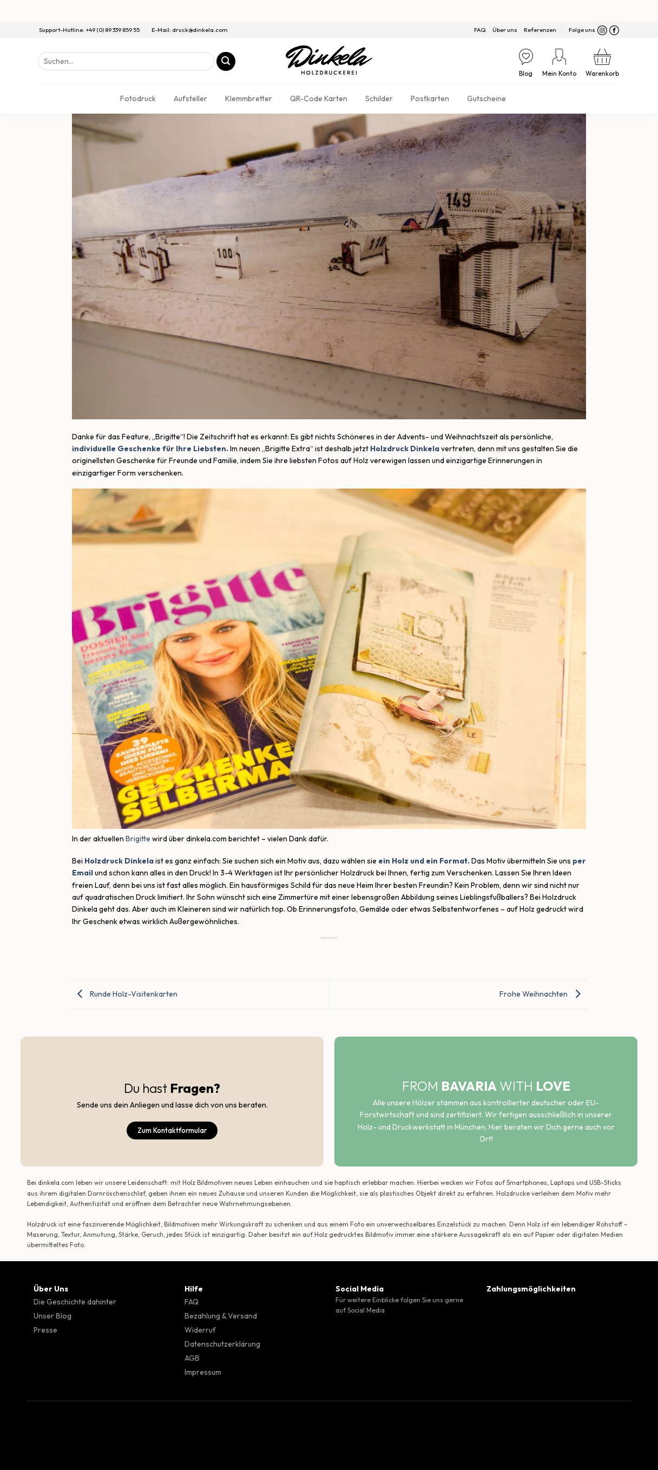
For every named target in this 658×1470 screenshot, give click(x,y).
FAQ (480, 30)
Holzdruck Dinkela (119, 861)
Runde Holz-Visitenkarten (124, 994)
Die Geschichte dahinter (75, 1302)
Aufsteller (190, 98)
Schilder (379, 98)
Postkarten (430, 98)
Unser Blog (52, 1316)
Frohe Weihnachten (542, 994)
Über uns (504, 30)
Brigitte (138, 838)
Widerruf (200, 1330)
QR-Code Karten (318, 98)
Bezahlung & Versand (221, 1316)
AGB (192, 1358)
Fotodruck (138, 98)
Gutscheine (486, 98)
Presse (45, 1330)
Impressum (203, 1372)
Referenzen (540, 30)
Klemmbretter (248, 98)
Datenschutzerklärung (222, 1344)
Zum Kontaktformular (172, 1130)
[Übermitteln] (225, 61)
